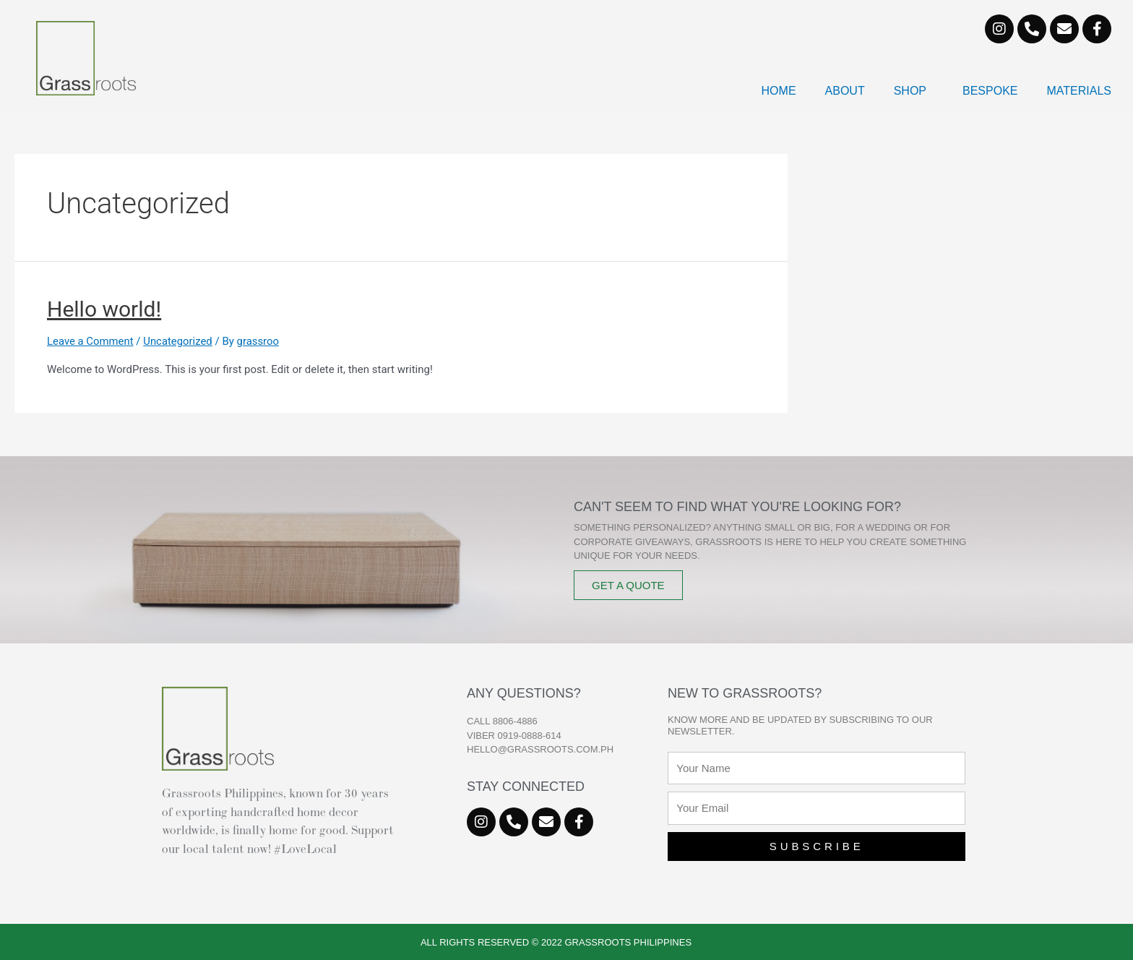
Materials (1079, 91)
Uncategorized (178, 341)
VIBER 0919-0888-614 (514, 735)
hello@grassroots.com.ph (540, 749)
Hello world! (104, 309)
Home (779, 91)
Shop (914, 91)
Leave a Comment (90, 341)
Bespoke (989, 91)
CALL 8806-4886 (502, 721)
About (845, 91)
